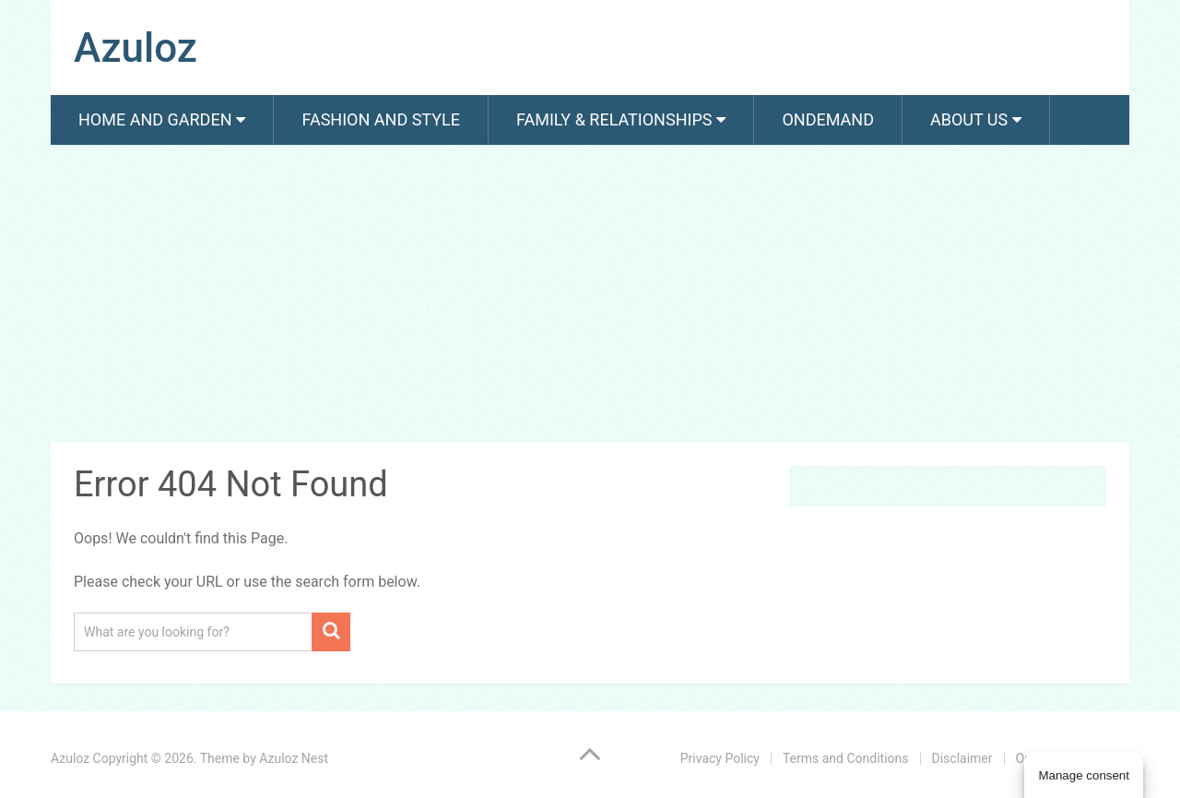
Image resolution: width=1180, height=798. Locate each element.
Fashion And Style (380, 119)
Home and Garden (154, 119)
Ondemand (828, 119)
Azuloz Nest (293, 758)
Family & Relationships (614, 119)
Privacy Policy (720, 758)
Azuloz (135, 48)
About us (969, 119)
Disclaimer (962, 758)
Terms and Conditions (846, 758)
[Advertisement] (590, 297)
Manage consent (1083, 775)
